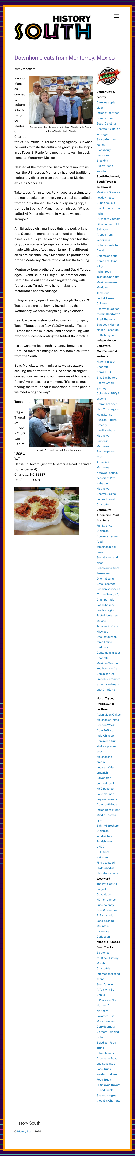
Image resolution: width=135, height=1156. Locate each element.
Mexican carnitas (108, 719)
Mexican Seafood (108, 663)
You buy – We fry (107, 668)
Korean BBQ (104, 372)
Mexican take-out (108, 282)
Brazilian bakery (107, 377)
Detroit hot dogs (107, 404)
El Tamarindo (105, 915)
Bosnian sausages (108, 589)
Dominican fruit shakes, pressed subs (107, 746)
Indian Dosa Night (108, 809)
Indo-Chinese (105, 735)
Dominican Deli (106, 673)
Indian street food (108, 112)
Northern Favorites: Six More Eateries (106, 1016)
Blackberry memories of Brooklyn (105, 155)
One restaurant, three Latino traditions (107, 642)
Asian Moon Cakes (109, 714)
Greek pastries (106, 583)
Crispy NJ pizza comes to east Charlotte (106, 499)
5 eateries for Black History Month (107, 958)
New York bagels (108, 409)
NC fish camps (106, 899)
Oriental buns (105, 578)
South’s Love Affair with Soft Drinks (106, 990)
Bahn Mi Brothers (108, 825)
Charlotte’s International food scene (108, 974)
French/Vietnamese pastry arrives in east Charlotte (108, 684)
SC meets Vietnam (108, 218)
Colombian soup (107, 255)
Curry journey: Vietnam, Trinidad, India (108, 1032)
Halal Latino (104, 414)
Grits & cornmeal (107, 910)
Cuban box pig (106, 202)
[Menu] (116, 16)
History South (25, 1131)
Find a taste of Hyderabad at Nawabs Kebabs (107, 868)
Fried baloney (105, 905)
